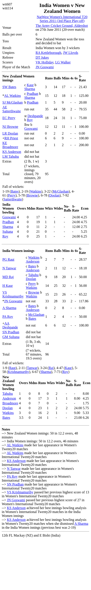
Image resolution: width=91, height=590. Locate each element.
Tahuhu (33, 275)
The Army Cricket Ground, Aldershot (62, 25)
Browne (32, 195)
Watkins (35, 191)
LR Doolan (10, 133)
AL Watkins (12, 95)
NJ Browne (10, 126)
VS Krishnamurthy (13, 294)
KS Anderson (11, 152)
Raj (51, 368)
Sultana (7, 231)
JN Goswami (45, 67)
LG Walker (63, 62)
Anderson (32, 261)
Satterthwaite (12, 199)
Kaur (30, 85)
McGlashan (61, 191)
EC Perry (8, 118)
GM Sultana (10, 337)
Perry (11, 195)
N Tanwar (9, 268)
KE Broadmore (10, 145)
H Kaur (7, 285)
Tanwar (32, 368)
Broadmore (10, 403)
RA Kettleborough (48, 53)
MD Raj (8, 277)
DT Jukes (42, 57)
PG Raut (8, 259)
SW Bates (9, 87)
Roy (30, 120)
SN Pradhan (10, 332)
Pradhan (32, 94)
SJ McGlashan (12, 102)
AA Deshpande (10, 325)
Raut (12, 368)
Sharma (29, 89)
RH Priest (11, 138)
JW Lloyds (70, 53)
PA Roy (7, 316)
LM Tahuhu (10, 156)
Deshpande (35, 116)
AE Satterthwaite (11, 109)
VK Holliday (44, 62)
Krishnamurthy (18, 372)
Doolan (54, 195)
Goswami (31, 128)
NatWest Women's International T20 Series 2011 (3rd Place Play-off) (62, 19)
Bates (15, 191)
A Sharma (9, 308)
